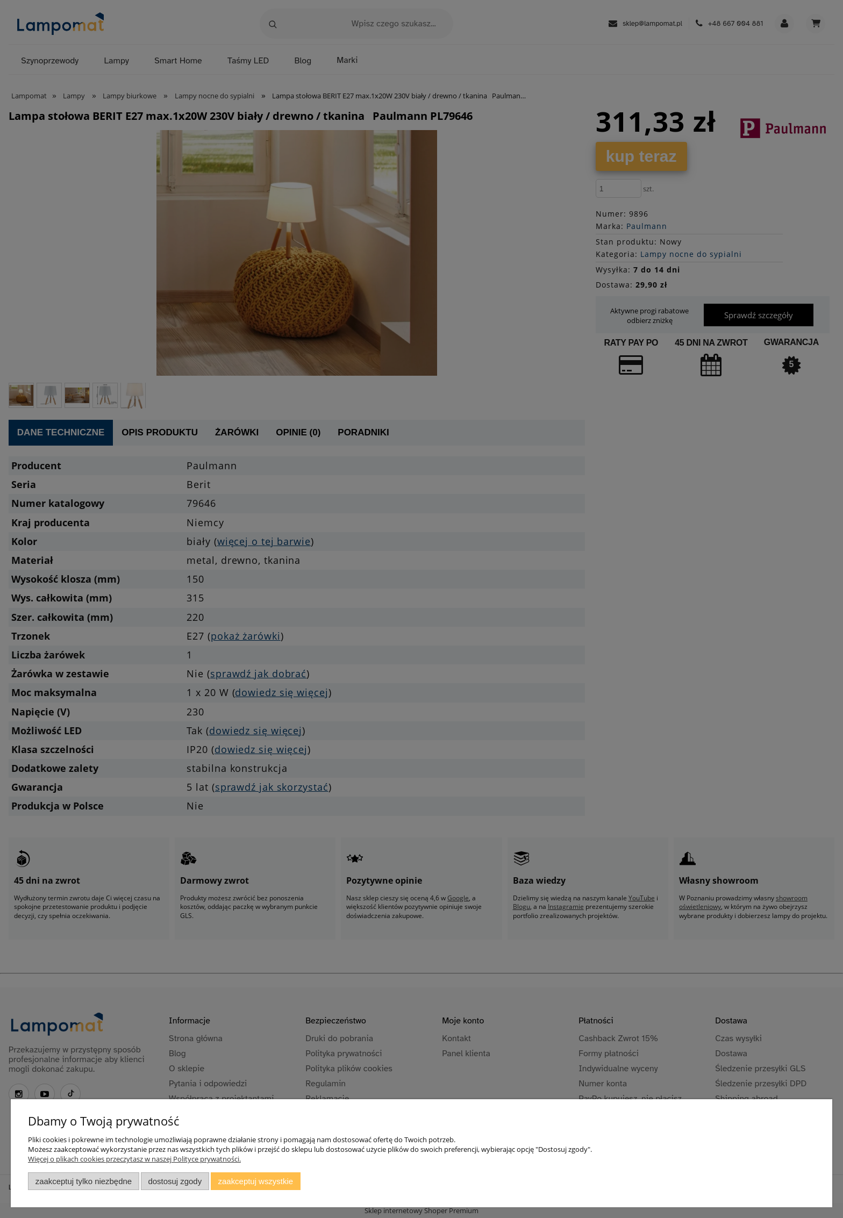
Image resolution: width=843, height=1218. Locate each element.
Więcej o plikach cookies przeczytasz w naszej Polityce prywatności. (134, 1159)
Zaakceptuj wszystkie (255, 1181)
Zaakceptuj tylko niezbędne (83, 1181)
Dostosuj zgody (175, 1181)
